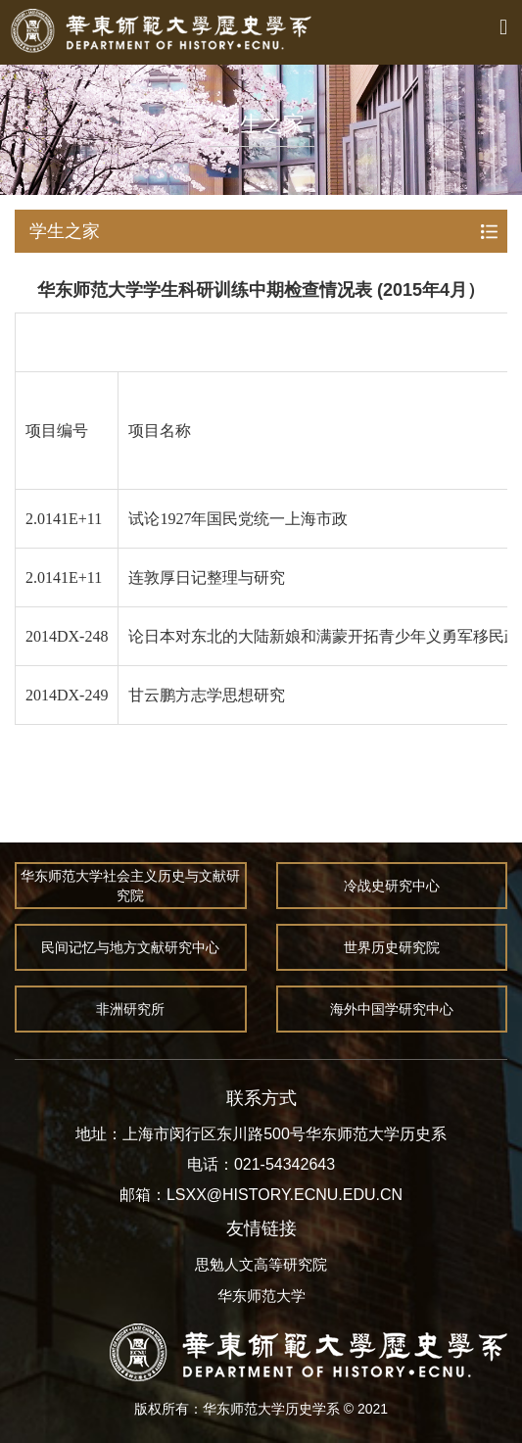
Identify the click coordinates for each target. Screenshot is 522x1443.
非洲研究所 (131, 1009)
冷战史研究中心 (392, 885)
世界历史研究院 (392, 947)
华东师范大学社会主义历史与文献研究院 (130, 885)
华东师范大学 (261, 1295)
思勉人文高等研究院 (261, 1264)
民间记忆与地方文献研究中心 (131, 947)
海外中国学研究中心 (392, 1009)
